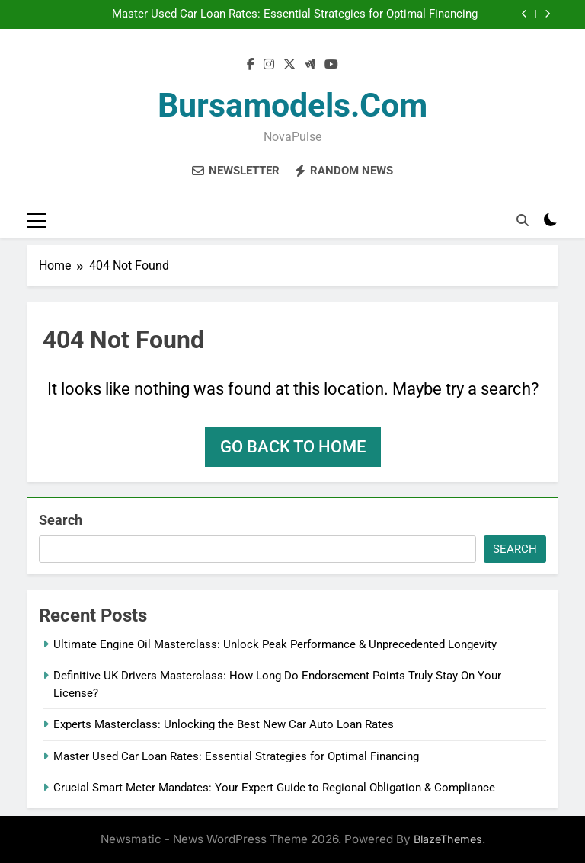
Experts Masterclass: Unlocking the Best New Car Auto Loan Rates (223, 724)
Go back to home (293, 446)
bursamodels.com (292, 105)
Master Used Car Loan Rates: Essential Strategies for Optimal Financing (295, 14)
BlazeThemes (448, 839)
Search (60, 520)
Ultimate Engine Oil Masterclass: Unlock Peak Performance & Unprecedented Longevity (275, 644)
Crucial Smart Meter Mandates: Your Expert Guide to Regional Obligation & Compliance (274, 787)
